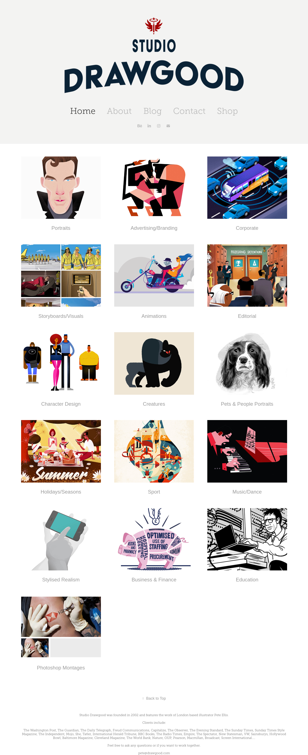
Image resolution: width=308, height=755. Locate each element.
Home (82, 111)
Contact (189, 111)
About (119, 111)
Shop (227, 111)
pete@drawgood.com (154, 753)
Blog (152, 111)
